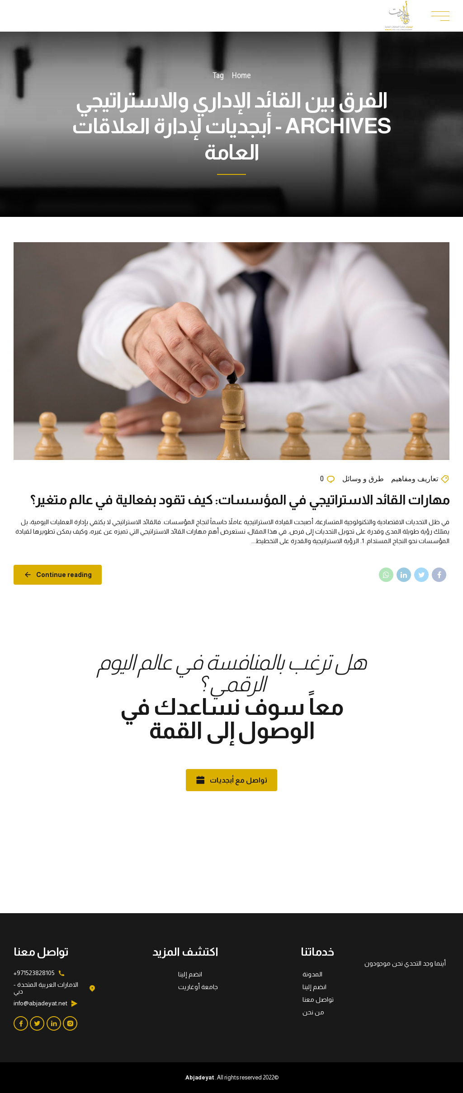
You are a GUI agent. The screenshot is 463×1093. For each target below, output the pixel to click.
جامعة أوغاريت (198, 986)
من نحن (313, 1012)
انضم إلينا (314, 986)
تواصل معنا (318, 999)
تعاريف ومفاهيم (414, 480)
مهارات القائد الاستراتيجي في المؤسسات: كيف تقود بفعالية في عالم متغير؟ (239, 500)
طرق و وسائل (363, 480)
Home (241, 75)
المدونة (312, 974)
